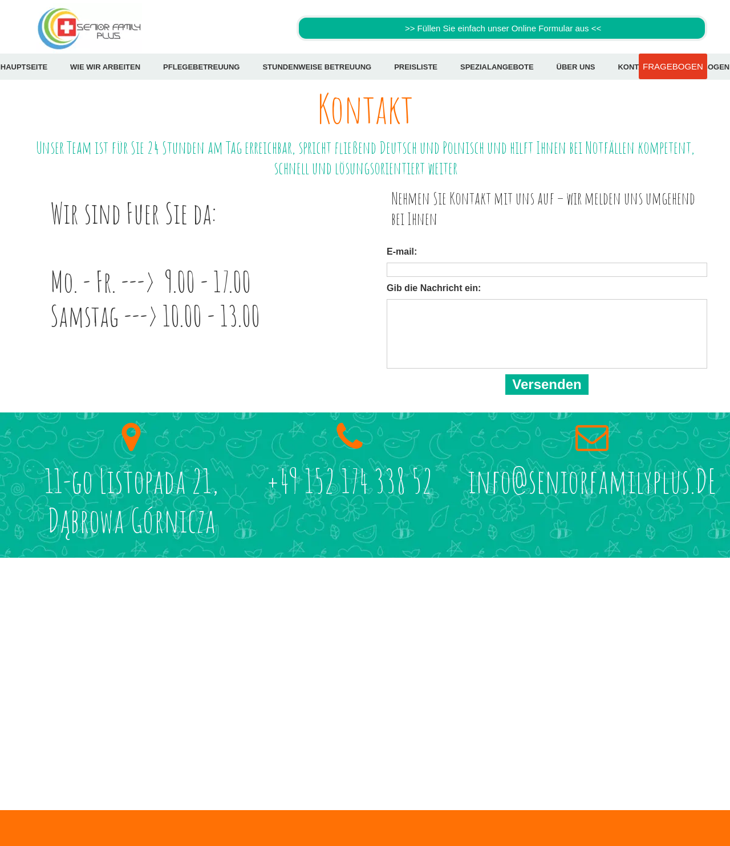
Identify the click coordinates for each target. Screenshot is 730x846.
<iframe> (365, 667)
